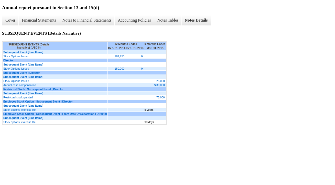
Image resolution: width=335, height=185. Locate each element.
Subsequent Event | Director (21, 72)
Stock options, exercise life (19, 109)
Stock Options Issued (16, 56)
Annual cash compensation (19, 85)
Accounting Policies (134, 20)
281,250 (120, 56)
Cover (10, 20)
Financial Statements (39, 20)
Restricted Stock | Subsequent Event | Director (33, 89)
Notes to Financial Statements (87, 20)
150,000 (120, 68)
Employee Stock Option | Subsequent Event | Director (38, 101)
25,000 (160, 80)
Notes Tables (168, 20)
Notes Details (196, 20)
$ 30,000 (159, 85)
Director (8, 60)
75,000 (160, 97)
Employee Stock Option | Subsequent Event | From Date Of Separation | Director (55, 113)
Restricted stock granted (18, 97)
